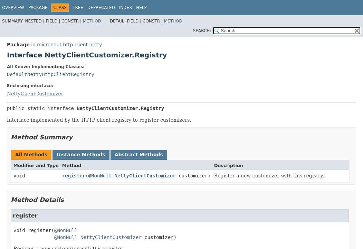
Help (141, 7)
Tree (78, 7)
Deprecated (101, 7)
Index (125, 7)
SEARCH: (202, 30)
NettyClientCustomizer (35, 93)
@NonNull (100, 175)
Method (92, 21)
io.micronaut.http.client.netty (66, 44)
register (73, 175)
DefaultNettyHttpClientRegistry (50, 74)
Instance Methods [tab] (81, 154)
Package (37, 7)
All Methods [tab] (31, 154)
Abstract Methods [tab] (139, 154)
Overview (13, 7)
